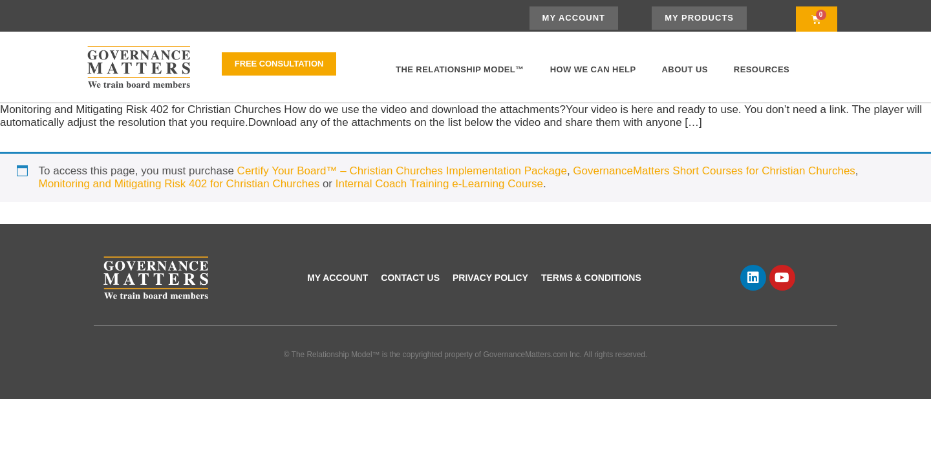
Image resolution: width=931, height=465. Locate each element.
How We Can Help (593, 69)
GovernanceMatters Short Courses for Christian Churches (714, 171)
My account (337, 278)
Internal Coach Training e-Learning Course (439, 184)
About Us (685, 69)
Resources (761, 69)
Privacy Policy (490, 278)
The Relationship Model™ (460, 69)
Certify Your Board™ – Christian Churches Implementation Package (402, 171)
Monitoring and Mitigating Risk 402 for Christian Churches (179, 184)
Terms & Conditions (591, 278)
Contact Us (410, 278)
